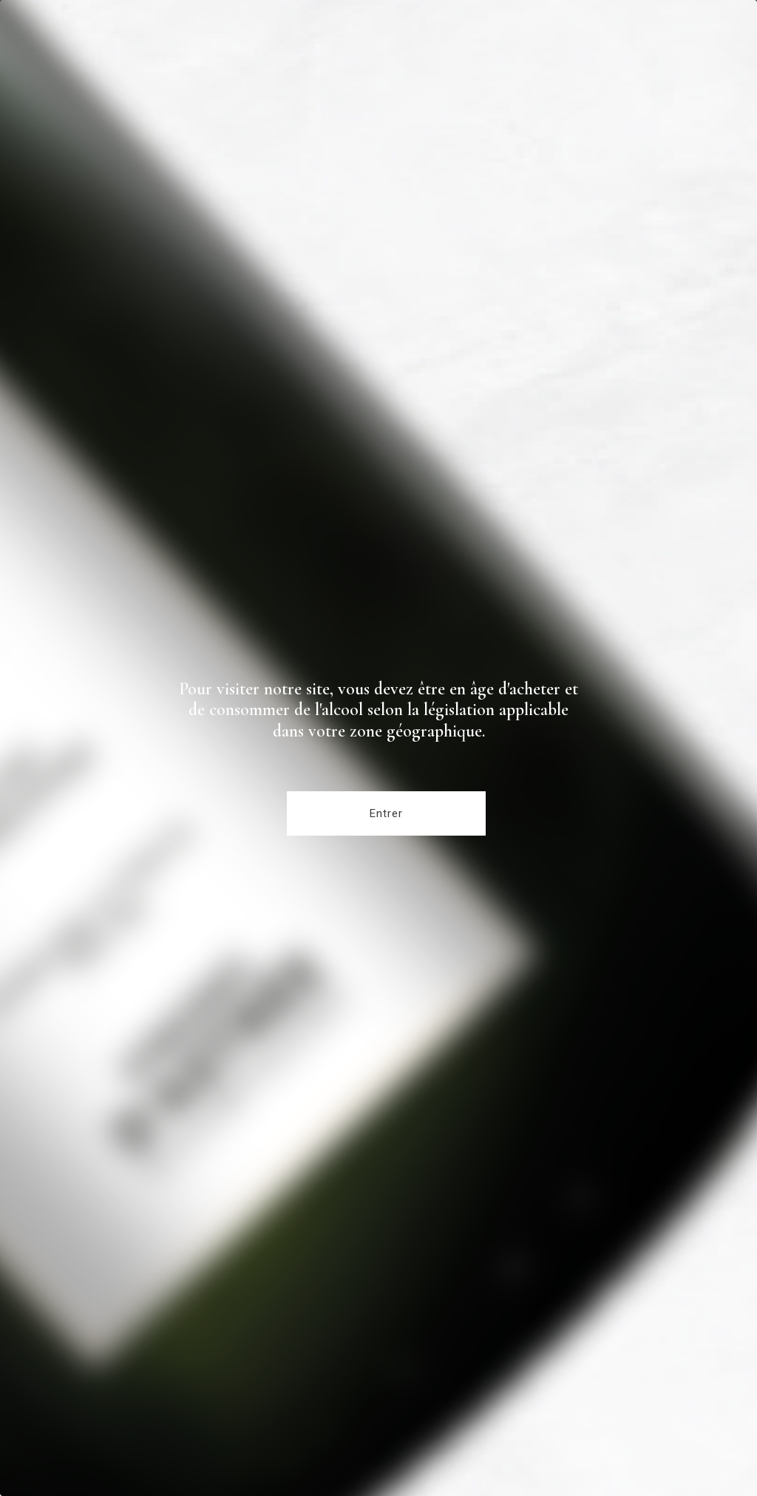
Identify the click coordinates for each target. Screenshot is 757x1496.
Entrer (386, 813)
